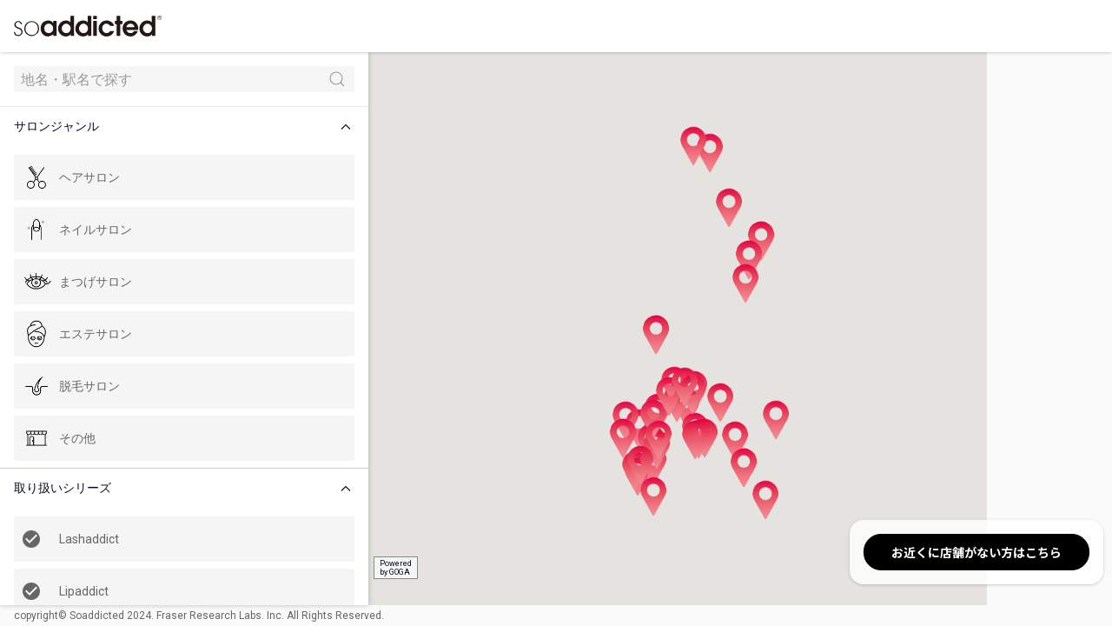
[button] (151, 126)
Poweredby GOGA (323, 567)
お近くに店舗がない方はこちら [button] (976, 552)
